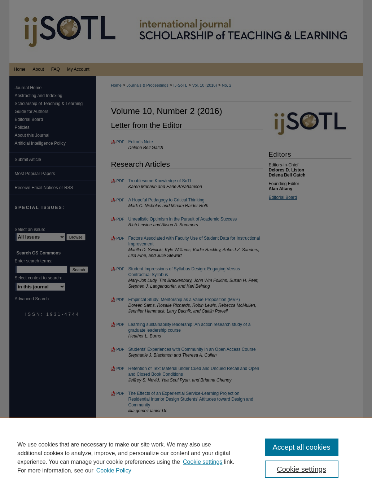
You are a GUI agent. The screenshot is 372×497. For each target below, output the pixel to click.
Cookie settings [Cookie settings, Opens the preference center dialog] (301, 469)
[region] (186, 457)
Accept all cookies (302, 447)
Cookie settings (202, 462)
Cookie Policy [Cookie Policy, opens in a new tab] (113, 470)
